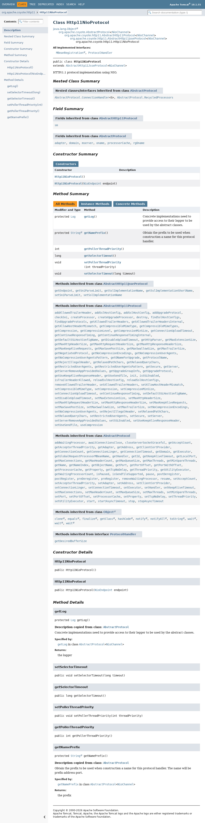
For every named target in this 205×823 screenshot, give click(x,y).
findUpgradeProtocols (71, 321)
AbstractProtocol (143, 90)
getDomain (163, 451)
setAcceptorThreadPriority (75, 483)
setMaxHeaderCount (98, 492)
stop (131, 501)
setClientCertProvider (153, 483)
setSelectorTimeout (98, 273)
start (91, 501)
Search (71, 4)
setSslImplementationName (102, 295)
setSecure (137, 416)
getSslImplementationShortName (169, 290)
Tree (32, 4)
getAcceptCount (179, 442)
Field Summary (13, 42)
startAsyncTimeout (111, 501)
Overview (8, 4)
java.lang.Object (64, 28)
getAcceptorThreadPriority (75, 447)
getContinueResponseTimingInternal (124, 335)
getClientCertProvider (153, 447)
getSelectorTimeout (98, 255)
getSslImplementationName (123, 290)
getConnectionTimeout (136, 451)
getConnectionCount (69, 451)
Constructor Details (16, 61)
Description (12, 30)
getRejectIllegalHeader (72, 362)
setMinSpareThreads (181, 492)
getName (60, 465)
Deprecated (46, 4)
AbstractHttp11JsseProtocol (87, 65)
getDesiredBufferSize (71, 541)
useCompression (91, 425)
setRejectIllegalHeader (117, 411)
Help (81, 4)
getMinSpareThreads (181, 460)
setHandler (152, 487)
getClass (106, 518)
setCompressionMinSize (137, 389)
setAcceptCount (184, 478)
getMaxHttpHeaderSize (71, 344)
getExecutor (182, 451)
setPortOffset (79, 496)
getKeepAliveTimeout (158, 456)
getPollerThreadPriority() (23, 111)
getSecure (153, 366)
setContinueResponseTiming (119, 393)
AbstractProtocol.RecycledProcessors (145, 97)
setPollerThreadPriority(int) (24, 104)
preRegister (110, 478)
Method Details (14, 79)
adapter (60, 143)
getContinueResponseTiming (75, 335)
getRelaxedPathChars (108, 362)
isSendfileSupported (127, 474)
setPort (60, 496)
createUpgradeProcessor (115, 317)
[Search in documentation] (175, 12)
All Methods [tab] (65, 204)
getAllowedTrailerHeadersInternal (157, 321)
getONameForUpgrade (125, 357)
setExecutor (132, 487)
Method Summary (15, 55)
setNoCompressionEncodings (168, 407)
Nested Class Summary (19, 36)
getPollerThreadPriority (102, 248)
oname (100, 143)
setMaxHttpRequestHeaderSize (76, 402)
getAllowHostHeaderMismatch (75, 326)
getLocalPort (186, 456)
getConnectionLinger (102, 451)
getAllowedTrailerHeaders (109, 321)
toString (176, 518)
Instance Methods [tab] (95, 204)
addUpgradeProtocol (166, 312)
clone (59, 518)
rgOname (138, 143)
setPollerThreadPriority (102, 262)
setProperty (132, 496)
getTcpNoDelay (116, 469)
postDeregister (168, 474)
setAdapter (106, 483)
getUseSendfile (115, 375)
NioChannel (120, 32)
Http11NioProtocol (53, 12)
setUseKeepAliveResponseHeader (156, 420)
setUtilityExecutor (69, 501)
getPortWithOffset (167, 465)
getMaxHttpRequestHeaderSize (111, 344)
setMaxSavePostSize (69, 407)
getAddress (125, 447)
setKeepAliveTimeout (179, 487)
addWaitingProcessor (70, 442)
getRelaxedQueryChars (143, 362)
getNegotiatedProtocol (71, 353)
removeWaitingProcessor (139, 478)
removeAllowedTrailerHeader (75, 384)
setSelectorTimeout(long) (23, 92)
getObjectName (101, 465)
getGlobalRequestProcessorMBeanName (82, 456)
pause (150, 474)
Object (108, 512)
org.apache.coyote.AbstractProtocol (84, 32)
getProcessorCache (68, 469)
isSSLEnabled (149, 375)
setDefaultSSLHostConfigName (164, 393)
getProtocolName (155, 357)
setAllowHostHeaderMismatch (162, 384)
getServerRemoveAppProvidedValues (80, 371)
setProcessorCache (106, 496)
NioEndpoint (92, 183)
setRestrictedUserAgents (108, 416)
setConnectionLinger (70, 487)
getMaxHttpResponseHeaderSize (158, 344)
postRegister (64, 478)
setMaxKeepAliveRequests (167, 402)
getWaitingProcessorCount (74, 474)
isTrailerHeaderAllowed (72, 380)
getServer (171, 366)
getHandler (120, 456)
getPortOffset (140, 465)
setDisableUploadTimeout (73, 398)
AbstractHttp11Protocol (118, 118)
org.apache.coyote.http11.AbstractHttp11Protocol (99, 35)
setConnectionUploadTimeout (75, 393)
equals (72, 518)
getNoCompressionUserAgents (155, 353)
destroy (142, 317)
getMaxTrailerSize (170, 348)
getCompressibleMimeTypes (159, 326)
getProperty (94, 469)
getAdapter (106, 447)
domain (74, 143)
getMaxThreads (153, 460)
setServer (155, 416)
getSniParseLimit (88, 290)
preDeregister (87, 478)
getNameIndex (78, 465)
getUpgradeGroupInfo (124, 371)
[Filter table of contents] (30, 21)
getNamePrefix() (18, 117)
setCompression (106, 389)
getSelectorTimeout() (21, 98)
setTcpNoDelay (154, 496)
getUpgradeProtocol (157, 371)
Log (73, 216)
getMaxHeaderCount (98, 460)
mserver (87, 143)
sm (56, 125)
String (75, 232)
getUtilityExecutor (174, 469)
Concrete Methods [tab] (130, 204)
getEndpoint (63, 290)
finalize (88, 518)
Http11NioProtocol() (20, 67)
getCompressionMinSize (131, 330)
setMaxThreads (153, 492)
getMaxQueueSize (128, 460)
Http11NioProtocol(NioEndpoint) (27, 73)
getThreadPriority (143, 469)
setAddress (125, 483)
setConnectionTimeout (104, 487)
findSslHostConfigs (165, 317)
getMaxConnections (68, 460)
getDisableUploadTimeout (119, 339)
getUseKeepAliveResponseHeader (78, 375)
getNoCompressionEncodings (111, 353)
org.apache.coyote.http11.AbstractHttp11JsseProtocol (108, 38)
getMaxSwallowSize (140, 348)
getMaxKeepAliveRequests (73, 348)
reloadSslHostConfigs (143, 380)
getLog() (12, 86)
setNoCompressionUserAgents (75, 411)
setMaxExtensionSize (110, 398)
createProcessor (83, 317)
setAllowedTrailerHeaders (118, 384)
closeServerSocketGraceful (145, 442)
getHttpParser (151, 339)
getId (136, 456)
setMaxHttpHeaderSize (144, 398)
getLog (89, 216)
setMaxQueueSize (128, 492)
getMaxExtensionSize (180, 339)
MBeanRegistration (69, 52)
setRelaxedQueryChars (71, 416)
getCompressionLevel (95, 330)
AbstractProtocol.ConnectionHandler (82, 97)
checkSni (61, 317)
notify (140, 518)
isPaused (102, 474)
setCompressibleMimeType (73, 389)
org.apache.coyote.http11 (18, 12)
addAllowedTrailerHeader (73, 312)
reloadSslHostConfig (108, 380)
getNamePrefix (94, 232)
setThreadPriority (182, 496)
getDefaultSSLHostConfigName (76, 339)
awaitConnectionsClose (105, 442)
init (133, 375)
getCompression (66, 330)
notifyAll (157, 518)
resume (165, 478)
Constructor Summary (18, 48)
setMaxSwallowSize (100, 407)
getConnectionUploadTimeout (171, 330)
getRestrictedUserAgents (73, 366)
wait (191, 518)
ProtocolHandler (100, 52)
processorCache (119, 143)
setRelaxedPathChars (153, 411)
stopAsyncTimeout (151, 501)
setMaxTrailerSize (130, 407)
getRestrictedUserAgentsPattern (119, 366)
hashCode (124, 518)
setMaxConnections (68, 492)
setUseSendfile (66, 425)
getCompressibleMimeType (117, 326)
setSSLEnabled (119, 420)
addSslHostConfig (107, 312)
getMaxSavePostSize (109, 348)
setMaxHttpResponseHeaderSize (123, 402)
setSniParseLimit (67, 295)
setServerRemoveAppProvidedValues (80, 420)
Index (60, 4)
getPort (121, 465)
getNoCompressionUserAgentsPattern (81, 357)
